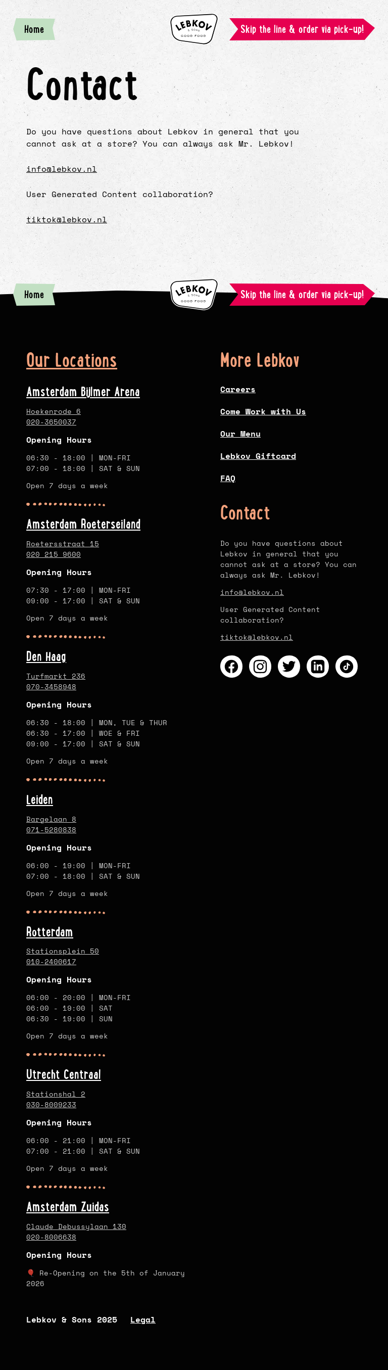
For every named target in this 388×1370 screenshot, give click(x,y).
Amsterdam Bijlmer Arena (83, 392)
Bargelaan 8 (51, 818)
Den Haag (46, 656)
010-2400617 (51, 961)
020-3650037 (51, 421)
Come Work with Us (263, 411)
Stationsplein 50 (62, 951)
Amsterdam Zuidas (67, 1207)
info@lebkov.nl (61, 169)
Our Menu (240, 434)
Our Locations (71, 360)
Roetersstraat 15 (62, 543)
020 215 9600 (53, 554)
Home (39, 31)
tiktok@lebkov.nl (66, 219)
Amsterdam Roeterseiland (83, 524)
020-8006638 (51, 1237)
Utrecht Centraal (63, 1074)
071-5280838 (51, 829)
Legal (143, 1319)
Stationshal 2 (55, 1094)
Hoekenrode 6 (53, 411)
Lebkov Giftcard (258, 456)
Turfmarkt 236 (55, 675)
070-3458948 (51, 686)
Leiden (39, 799)
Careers (238, 389)
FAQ (227, 478)
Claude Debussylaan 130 (76, 1226)
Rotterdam (49, 931)
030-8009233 (51, 1104)
